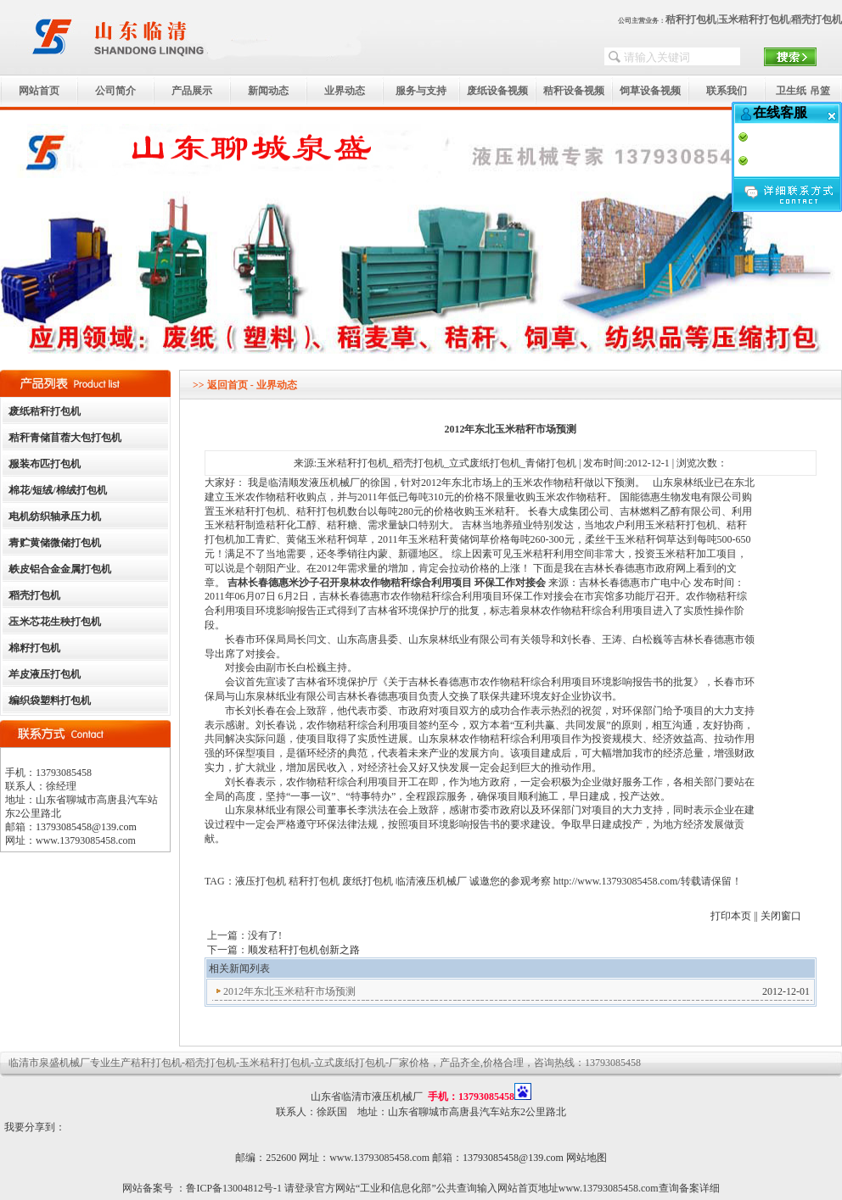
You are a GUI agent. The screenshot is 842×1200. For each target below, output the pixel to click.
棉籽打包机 (34, 648)
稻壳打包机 (816, 19)
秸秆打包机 (690, 19)
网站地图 (586, 1158)
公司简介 (115, 91)
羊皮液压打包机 (45, 674)
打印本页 (730, 916)
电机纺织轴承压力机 (55, 516)
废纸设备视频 (497, 91)
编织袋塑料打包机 (50, 700)
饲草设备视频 (650, 91)
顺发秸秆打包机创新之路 (304, 950)
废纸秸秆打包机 (45, 411)
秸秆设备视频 (573, 91)
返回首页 (227, 385)
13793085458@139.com (86, 827)
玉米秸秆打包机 (753, 19)
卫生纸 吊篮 (802, 91)
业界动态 (344, 91)
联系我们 (726, 91)
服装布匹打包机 (45, 464)
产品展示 (191, 91)
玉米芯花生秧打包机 (55, 622)
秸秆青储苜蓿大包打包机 (65, 438)
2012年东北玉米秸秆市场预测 (289, 991)
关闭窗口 (781, 916)
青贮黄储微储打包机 (55, 543)
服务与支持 (421, 91)
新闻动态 (268, 91)
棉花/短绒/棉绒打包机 (58, 490)
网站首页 (39, 91)
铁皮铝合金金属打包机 (60, 569)
